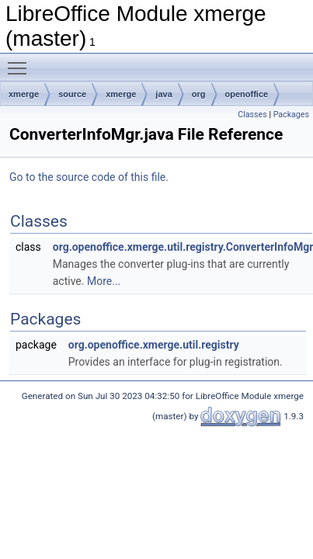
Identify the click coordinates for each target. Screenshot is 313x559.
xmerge (24, 94)
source (72, 94)
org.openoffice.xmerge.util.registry (153, 345)
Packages (291, 114)
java (163, 94)
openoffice (247, 94)
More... (103, 281)
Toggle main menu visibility (21, 61)
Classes (252, 114)
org (199, 94)
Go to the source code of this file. (89, 177)
